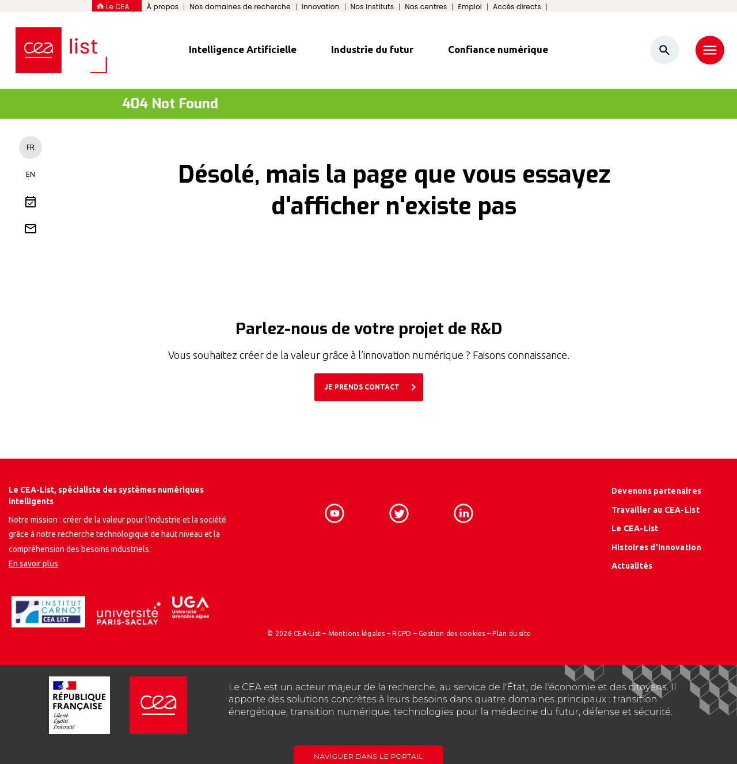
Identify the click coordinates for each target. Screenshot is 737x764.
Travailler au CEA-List (655, 510)
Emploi (470, 6)
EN (30, 174)
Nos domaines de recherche (239, 6)
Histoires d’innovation (656, 547)
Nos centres (426, 6)
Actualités (632, 565)
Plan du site (511, 633)
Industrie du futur (372, 49)
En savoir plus (33, 563)
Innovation (321, 6)
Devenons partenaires (656, 491)
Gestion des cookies (452, 633)
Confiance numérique (498, 49)
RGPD (401, 633)
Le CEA (118, 6)
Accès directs (517, 6)
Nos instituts (372, 6)
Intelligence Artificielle (243, 49)
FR (30, 147)
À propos (163, 6)
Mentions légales (356, 633)
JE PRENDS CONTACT (372, 387)
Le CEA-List (635, 528)
